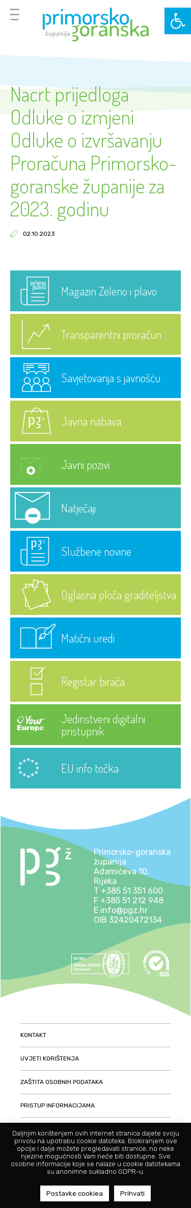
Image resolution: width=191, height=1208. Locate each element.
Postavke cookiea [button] (74, 1193)
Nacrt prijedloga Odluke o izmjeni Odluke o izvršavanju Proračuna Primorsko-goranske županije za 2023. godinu (93, 151)
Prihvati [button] (132, 1193)
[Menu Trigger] (14, 14)
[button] (178, 21)
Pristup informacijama (57, 1105)
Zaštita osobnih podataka (61, 1082)
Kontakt (33, 1035)
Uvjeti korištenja (49, 1058)
